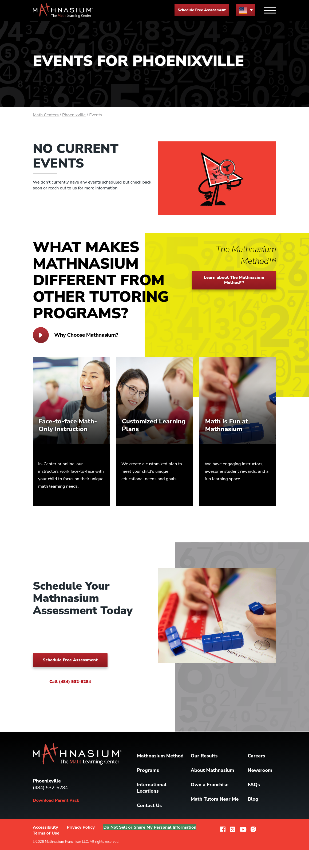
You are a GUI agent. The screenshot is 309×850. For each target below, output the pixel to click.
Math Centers (46, 115)
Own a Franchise (210, 784)
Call (70, 682)
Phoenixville (74, 115)
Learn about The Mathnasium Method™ (234, 280)
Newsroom (260, 770)
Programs (148, 770)
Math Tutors (215, 799)
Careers (256, 756)
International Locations (152, 787)
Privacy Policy (81, 827)
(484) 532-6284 (50, 787)
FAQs (254, 784)
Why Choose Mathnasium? (75, 335)
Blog (253, 799)
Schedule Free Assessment (202, 10)
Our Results (204, 756)
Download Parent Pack (56, 800)
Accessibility (45, 827)
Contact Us (149, 805)
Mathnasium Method (160, 756)
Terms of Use (46, 833)
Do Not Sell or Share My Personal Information (149, 827)
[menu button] (245, 10)
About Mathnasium (212, 770)
